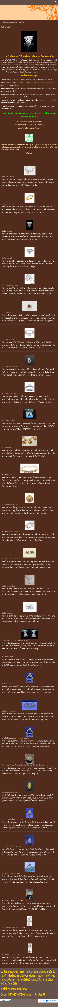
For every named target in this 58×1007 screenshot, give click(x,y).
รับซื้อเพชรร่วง (7, 231)
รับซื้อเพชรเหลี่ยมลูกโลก (10, 505)
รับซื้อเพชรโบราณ (8, 475)
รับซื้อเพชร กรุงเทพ (8, 711)
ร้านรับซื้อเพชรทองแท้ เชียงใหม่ (12, 873)
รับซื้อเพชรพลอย (7, 312)
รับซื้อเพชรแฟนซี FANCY (10, 366)
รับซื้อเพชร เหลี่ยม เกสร (10, 532)
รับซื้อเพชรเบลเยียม (8, 586)
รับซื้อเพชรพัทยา (7, 657)
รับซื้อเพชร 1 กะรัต (8, 421)
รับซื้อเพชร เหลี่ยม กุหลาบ (11, 559)
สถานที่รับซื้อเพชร (8, 177)
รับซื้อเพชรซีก (6, 448)
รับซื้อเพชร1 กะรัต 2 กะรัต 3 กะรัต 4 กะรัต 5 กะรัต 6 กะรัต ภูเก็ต (25, 765)
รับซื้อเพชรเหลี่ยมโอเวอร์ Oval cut (13, 928)
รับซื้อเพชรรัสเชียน (8, 613)
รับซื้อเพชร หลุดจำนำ (9, 394)
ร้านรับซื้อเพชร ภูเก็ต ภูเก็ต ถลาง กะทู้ (15, 640)
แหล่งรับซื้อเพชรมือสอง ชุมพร (12, 792)
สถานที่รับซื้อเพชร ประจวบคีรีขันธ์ (13, 846)
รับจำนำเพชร (6, 684)
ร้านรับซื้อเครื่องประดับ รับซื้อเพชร (9, 22)
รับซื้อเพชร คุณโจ (8, 339)
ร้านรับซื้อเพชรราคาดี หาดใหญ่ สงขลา (15, 738)
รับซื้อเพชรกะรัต (7, 258)
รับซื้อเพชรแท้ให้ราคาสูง (10, 285)
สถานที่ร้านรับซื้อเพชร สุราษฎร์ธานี (14, 819)
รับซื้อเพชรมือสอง (8, 204)
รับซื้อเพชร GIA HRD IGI (10, 955)
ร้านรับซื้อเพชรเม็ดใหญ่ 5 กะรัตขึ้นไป (14, 901)
